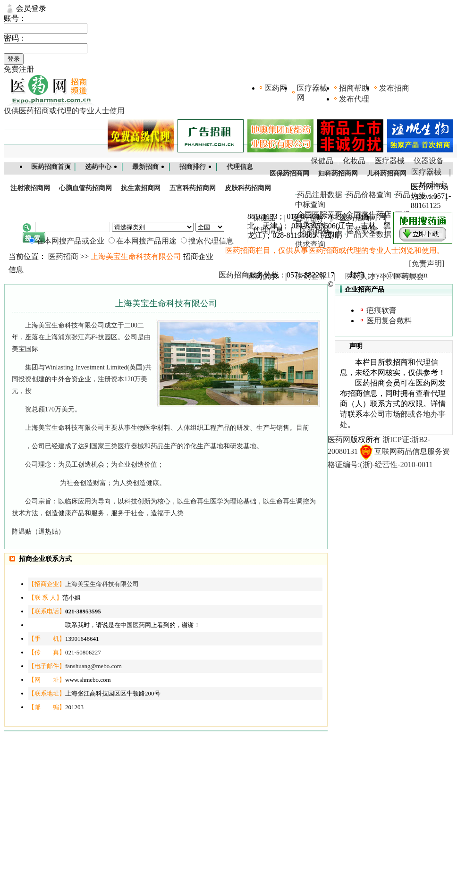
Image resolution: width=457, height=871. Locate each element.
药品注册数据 (319, 195)
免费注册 (19, 69)
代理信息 (240, 166)
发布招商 (394, 88)
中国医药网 (135, 624)
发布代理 (354, 99)
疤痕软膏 (381, 310)
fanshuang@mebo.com (93, 666)
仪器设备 (429, 161)
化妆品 (354, 161)
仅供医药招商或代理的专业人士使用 (64, 111)
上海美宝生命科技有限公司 (102, 583)
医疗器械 (389, 161)
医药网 (275, 88)
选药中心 (98, 166)
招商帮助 (354, 88)
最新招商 (145, 166)
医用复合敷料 (389, 321)
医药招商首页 (51, 166)
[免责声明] (426, 264)
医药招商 (63, 256)
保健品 (322, 161)
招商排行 (192, 166)
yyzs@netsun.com (399, 275)
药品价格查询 (368, 195)
